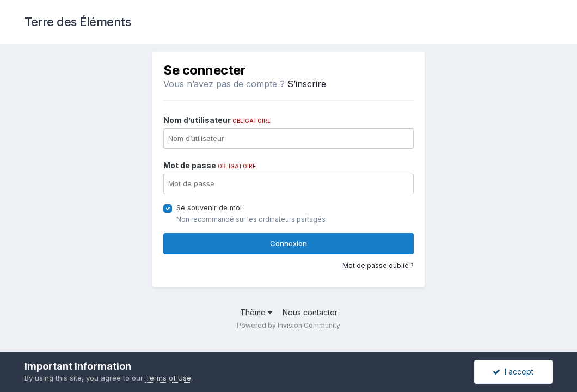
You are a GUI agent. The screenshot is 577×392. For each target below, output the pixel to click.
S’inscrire (306, 83)
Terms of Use (168, 377)
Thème (256, 312)
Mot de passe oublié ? (378, 265)
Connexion (288, 243)
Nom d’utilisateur (217, 120)
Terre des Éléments (77, 22)
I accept (513, 371)
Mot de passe (209, 165)
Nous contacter (310, 312)
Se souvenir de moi (209, 207)
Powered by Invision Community (288, 325)
